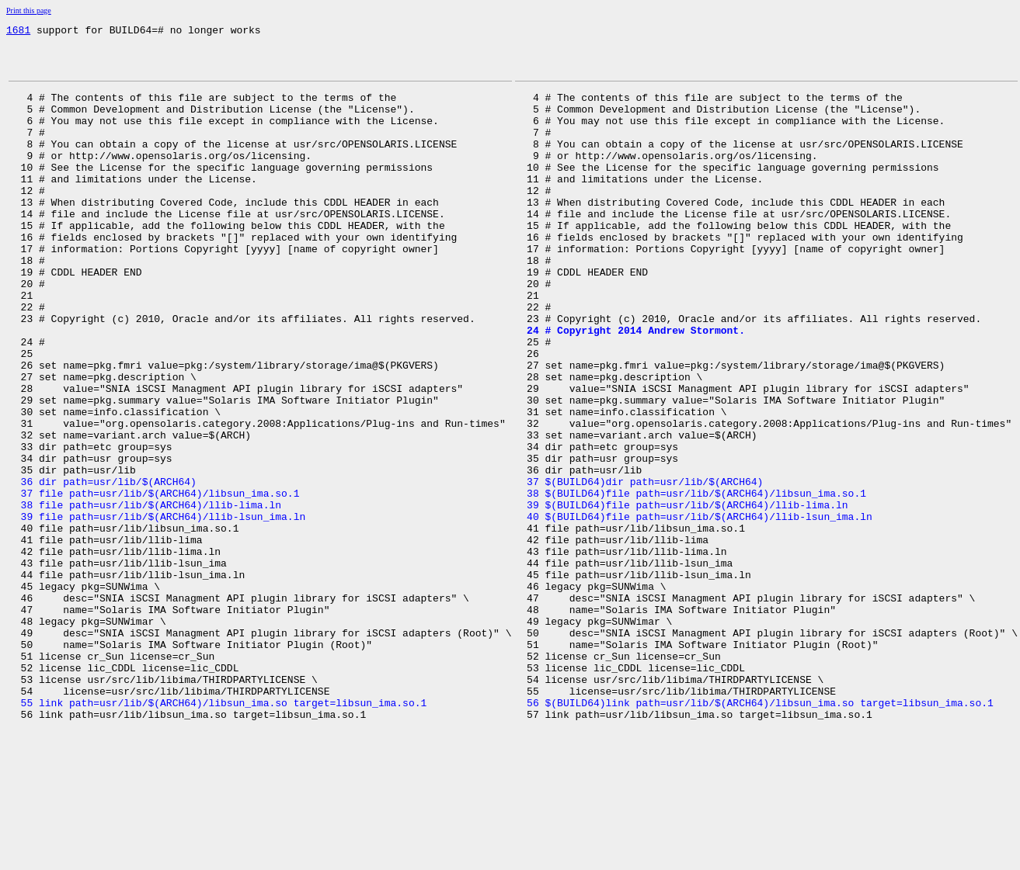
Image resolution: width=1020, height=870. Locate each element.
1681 (18, 32)
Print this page (28, 10)
